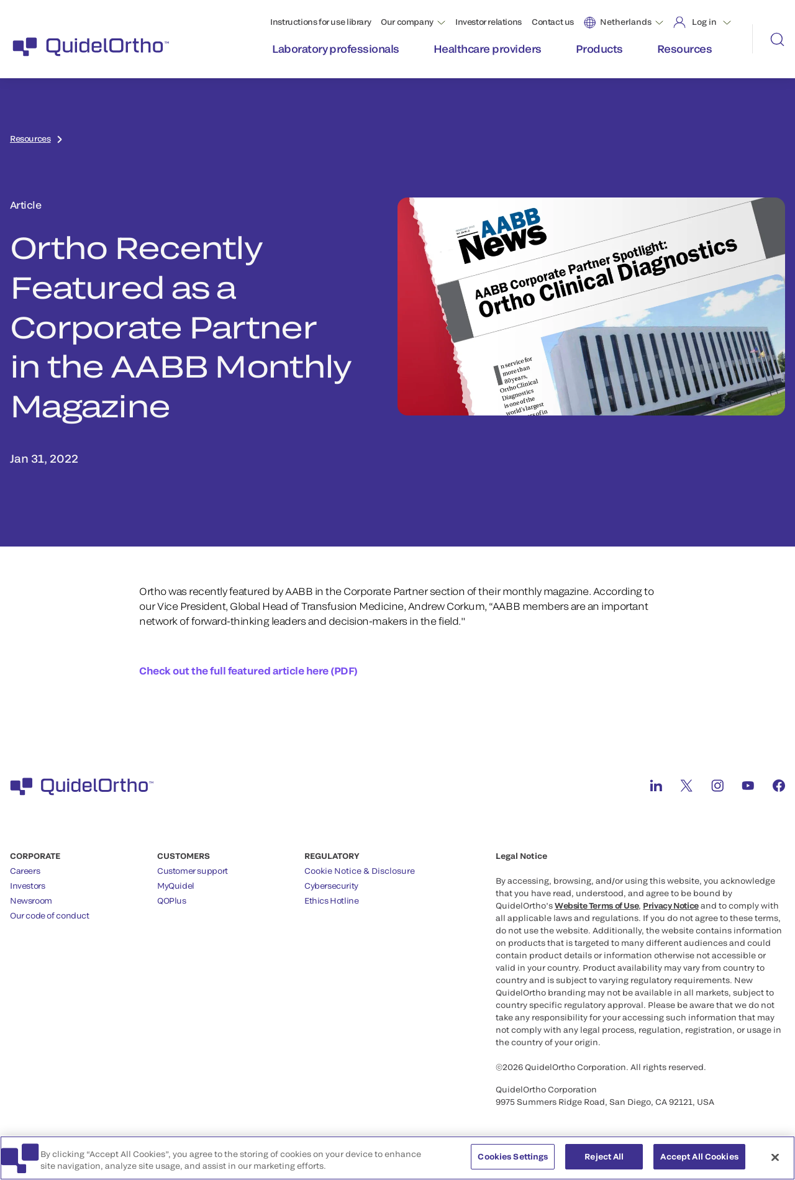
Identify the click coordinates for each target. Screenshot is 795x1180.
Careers (25, 871)
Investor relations (488, 22)
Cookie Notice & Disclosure (359, 871)
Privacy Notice (671, 905)
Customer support (192, 871)
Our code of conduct (49, 915)
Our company (407, 22)
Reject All (604, 1164)
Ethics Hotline (331, 900)
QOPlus (171, 900)
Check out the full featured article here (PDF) (248, 670)
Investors (27, 886)
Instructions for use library (320, 22)
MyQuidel (175, 886)
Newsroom (31, 900)
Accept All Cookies (699, 1164)
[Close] (775, 1164)
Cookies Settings (513, 1164)
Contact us (553, 22)
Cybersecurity (331, 886)
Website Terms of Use (596, 905)
